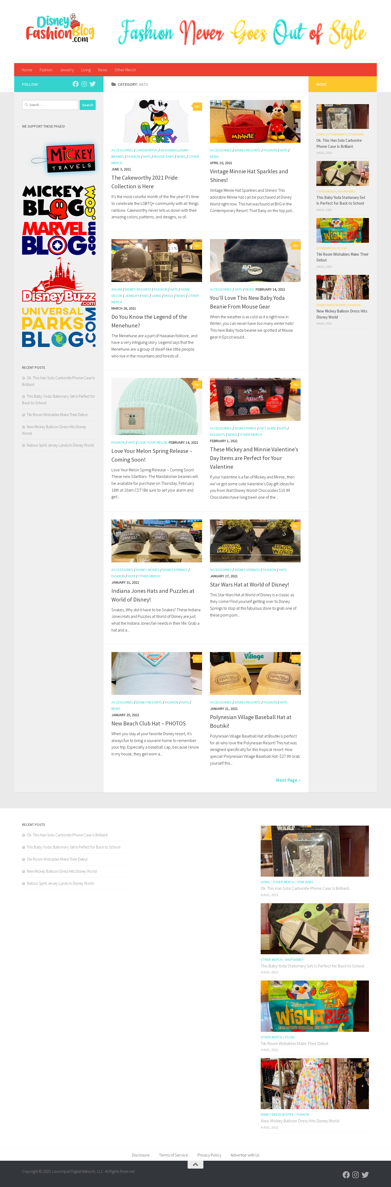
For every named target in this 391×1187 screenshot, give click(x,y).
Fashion (46, 69)
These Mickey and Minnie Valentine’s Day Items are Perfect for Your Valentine (254, 458)
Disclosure (141, 1155)
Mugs (168, 295)
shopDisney (346, 191)
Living (86, 69)
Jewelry (67, 69)
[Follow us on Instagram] (84, 84)
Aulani (116, 289)
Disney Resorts (248, 150)
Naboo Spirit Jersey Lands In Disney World (60, 445)
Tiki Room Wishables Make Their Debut (57, 414)
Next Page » (288, 780)
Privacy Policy (209, 1155)
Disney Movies (148, 569)
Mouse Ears (164, 156)
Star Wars (356, 134)
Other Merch (125, 69)
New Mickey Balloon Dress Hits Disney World (62, 871)
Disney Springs (175, 569)
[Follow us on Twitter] (92, 84)
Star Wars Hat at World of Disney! (249, 584)
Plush (342, 248)
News (102, 69)
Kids (145, 295)
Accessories (122, 150)
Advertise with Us (245, 1155)
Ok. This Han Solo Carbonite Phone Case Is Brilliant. (67, 834)
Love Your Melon (152, 442)
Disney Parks (245, 428)
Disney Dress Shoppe (331, 305)
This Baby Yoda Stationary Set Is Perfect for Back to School (73, 847)
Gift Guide (267, 428)
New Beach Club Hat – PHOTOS (148, 723)
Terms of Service (173, 1155)
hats (147, 156)
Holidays (217, 434)
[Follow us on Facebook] (76, 84)
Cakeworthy (147, 150)
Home (27, 69)
